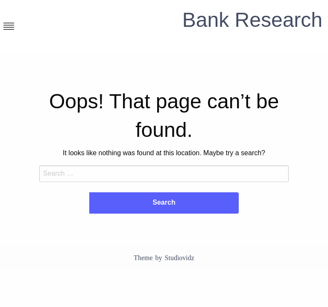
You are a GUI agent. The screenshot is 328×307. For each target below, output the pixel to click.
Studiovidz (179, 257)
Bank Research (252, 20)
